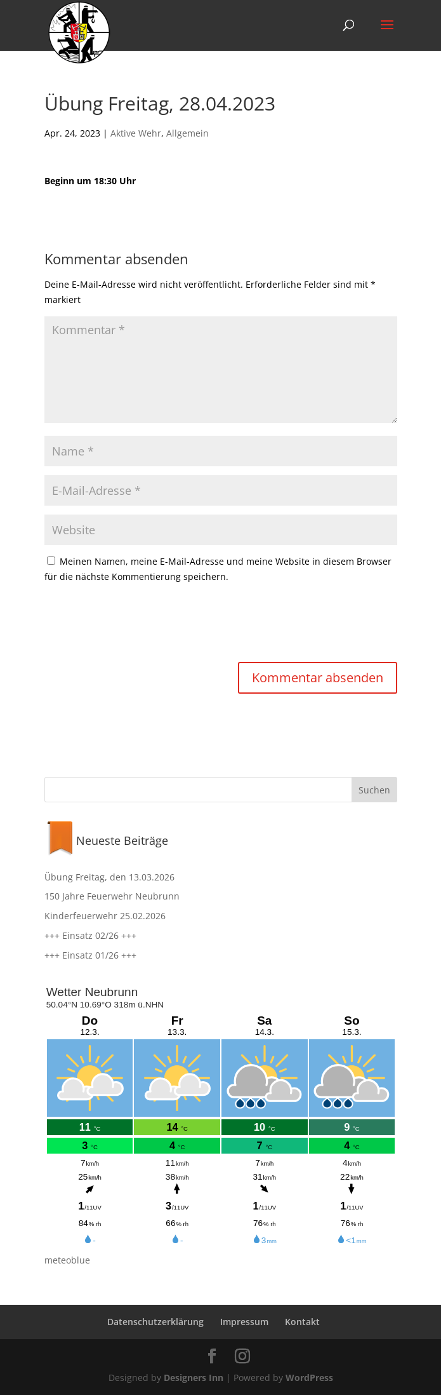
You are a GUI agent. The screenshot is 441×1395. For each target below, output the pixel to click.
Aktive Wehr (135, 133)
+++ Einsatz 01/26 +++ (90, 955)
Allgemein (187, 133)
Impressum (244, 1322)
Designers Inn (193, 1377)
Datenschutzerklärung (155, 1322)
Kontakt (302, 1322)
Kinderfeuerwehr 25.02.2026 (105, 916)
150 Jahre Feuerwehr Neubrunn (112, 896)
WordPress (309, 1377)
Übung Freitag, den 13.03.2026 (109, 877)
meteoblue (67, 1260)
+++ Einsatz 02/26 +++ (90, 935)
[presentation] (140, 624)
